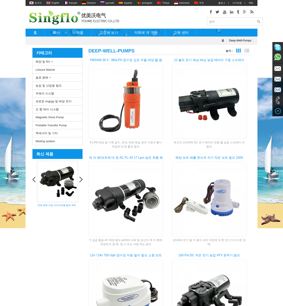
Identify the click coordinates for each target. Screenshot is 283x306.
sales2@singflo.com (214, 276)
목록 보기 (246, 52)
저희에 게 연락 (145, 34)
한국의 (35, 3)
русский (107, 3)
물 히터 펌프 (142, 243)
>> (182, 206)
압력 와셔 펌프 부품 (146, 260)
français (70, 3)
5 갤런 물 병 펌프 (145, 290)
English (52, 3)
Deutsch (89, 3)
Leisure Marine (45, 70)
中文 (199, 3)
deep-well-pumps (240, 41)
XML (251, 3)
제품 (79, 34)
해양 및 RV (43, 63)
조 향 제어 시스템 (47, 110)
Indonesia (181, 3)
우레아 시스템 (45, 94)
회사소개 (34, 260)
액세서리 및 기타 (47, 134)
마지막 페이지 (200, 206)
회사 (56, 34)
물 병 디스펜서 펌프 (146, 284)
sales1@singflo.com (214, 270)
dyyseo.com (175, 300)
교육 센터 (181, 34)
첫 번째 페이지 (139, 206)
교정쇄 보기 (108, 34)
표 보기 (238, 52)
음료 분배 (42, 79)
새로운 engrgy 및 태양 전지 (54, 102)
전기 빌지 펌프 (143, 249)
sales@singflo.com (213, 264)
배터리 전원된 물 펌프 (147, 272)
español (125, 3)
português (144, 3)
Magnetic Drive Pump (50, 118)
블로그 (221, 3)
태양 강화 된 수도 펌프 (148, 266)
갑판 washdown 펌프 (147, 237)
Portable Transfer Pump (51, 126)
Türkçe (163, 3)
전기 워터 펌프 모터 (146, 255)
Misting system (45, 142)
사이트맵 (237, 3)
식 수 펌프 (141, 278)
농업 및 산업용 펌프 (49, 86)
